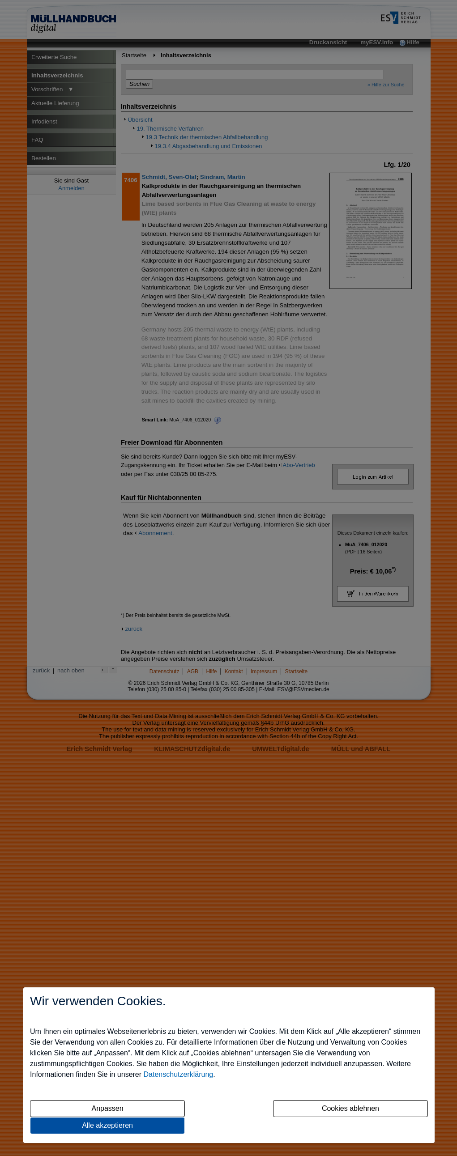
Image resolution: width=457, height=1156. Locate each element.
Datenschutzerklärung (179, 1074)
